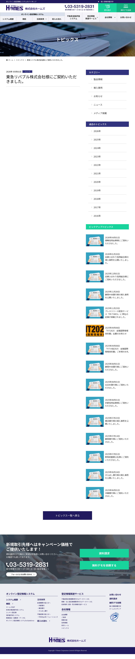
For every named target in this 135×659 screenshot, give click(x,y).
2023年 (97, 156)
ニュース (98, 104)
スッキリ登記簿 (11, 613)
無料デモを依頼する (104, 565)
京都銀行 (45, 606)
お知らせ (98, 96)
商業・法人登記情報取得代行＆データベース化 (83, 602)
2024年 (97, 148)
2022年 (97, 164)
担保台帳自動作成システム (15, 610)
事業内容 (69, 622)
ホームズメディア (120, 609)
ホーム (10, 60)
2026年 (97, 131)
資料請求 (104, 553)
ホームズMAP (11, 607)
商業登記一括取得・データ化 (16, 619)
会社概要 (69, 616)
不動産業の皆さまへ (47, 615)
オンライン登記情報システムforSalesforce (21, 623)
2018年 (97, 198)
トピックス (20, 60)
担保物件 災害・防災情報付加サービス (80, 605)
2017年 (97, 207)
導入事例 (98, 87)
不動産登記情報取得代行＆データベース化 (81, 599)
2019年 (97, 190)
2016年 (97, 215)
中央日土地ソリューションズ (52, 619)
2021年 (97, 173)
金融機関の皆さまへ (47, 603)
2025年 (97, 139)
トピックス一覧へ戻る (67, 515)
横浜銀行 (45, 609)
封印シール (70, 629)
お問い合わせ (120, 594)
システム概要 (8, 19)
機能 (24, 19)
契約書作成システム (13, 616)
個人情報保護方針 (107, 1)
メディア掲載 (100, 113)
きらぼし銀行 (46, 612)
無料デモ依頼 (120, 602)
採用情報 (69, 626)
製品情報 (98, 79)
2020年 (97, 181)
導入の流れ (56, 19)
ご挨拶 (68, 619)
